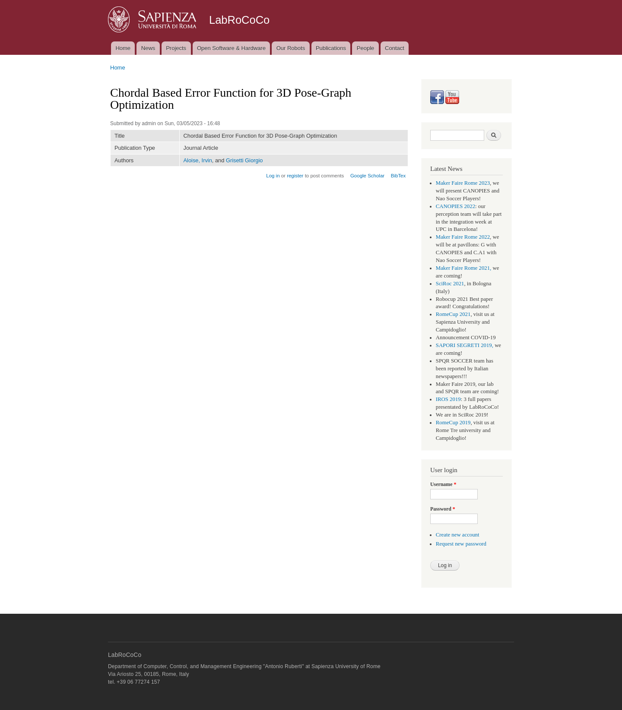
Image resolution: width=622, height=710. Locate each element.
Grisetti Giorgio (244, 160)
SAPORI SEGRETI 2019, (464, 345)
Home (122, 48)
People (365, 48)
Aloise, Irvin (198, 160)
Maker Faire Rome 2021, (464, 268)
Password (442, 509)
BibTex (398, 175)
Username (443, 484)
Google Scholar (367, 175)
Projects (176, 48)
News (148, 48)
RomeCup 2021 (453, 314)
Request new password (461, 544)
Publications (331, 48)
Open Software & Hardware (231, 48)
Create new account (457, 535)
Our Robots (290, 48)
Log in (272, 175)
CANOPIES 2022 (455, 206)
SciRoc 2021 (450, 284)
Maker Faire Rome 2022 (463, 237)
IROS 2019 (448, 399)
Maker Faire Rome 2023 (463, 183)
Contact (394, 48)
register (295, 175)
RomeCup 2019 (453, 423)
